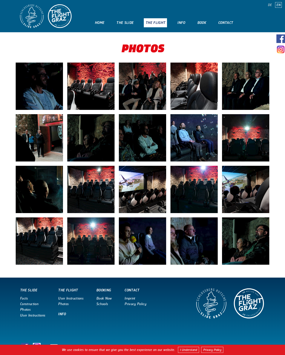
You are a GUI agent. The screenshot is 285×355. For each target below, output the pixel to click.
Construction (29, 304)
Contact (225, 23)
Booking (103, 290)
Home (99, 23)
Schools (102, 304)
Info (181, 23)
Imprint (129, 298)
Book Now (104, 298)
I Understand (188, 350)
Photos (25, 309)
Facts (24, 298)
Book (201, 23)
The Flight (155, 23)
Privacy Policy (212, 350)
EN (278, 5)
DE (270, 5)
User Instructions (32, 315)
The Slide (124, 23)
